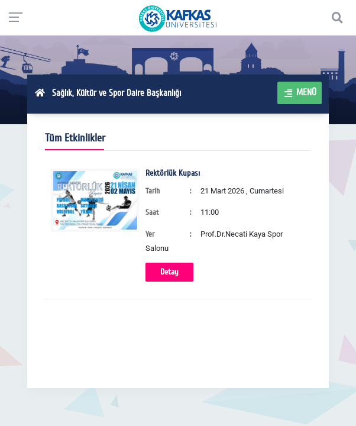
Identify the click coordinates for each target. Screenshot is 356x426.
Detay (169, 272)
